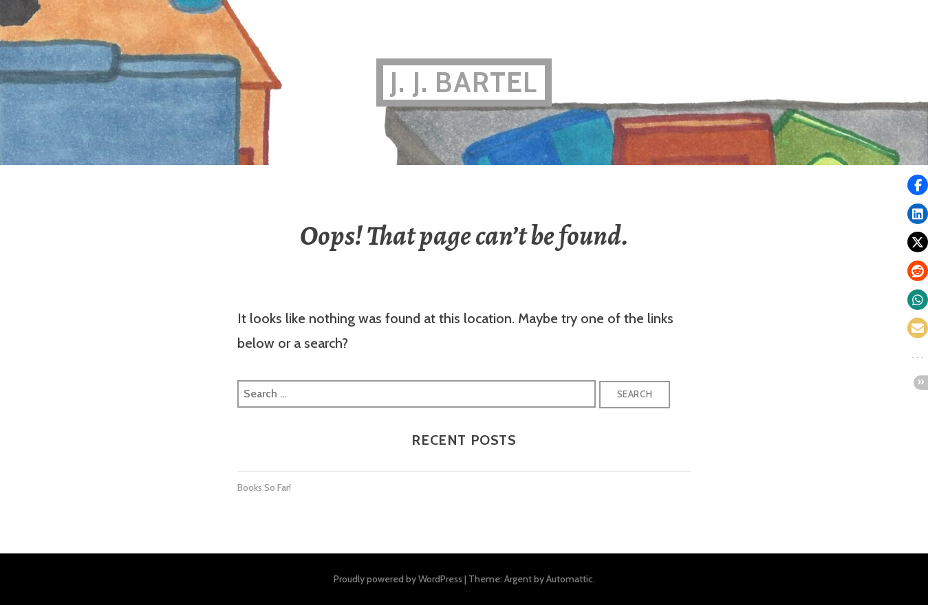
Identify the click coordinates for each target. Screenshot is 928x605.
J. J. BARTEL (463, 82)
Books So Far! (264, 487)
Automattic (569, 579)
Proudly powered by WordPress (398, 579)
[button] (917, 185)
